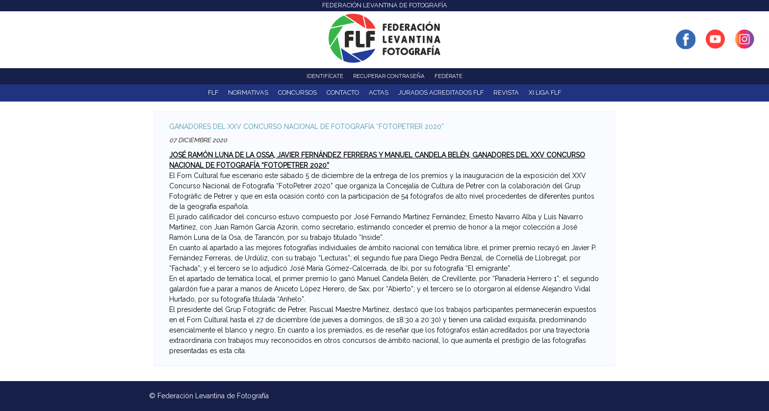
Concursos (297, 92)
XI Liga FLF (545, 92)
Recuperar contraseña (389, 76)
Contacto (343, 92)
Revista (506, 92)
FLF (213, 92)
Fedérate (448, 76)
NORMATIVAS (248, 92)
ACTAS (378, 92)
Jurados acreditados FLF (441, 92)
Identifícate (325, 76)
